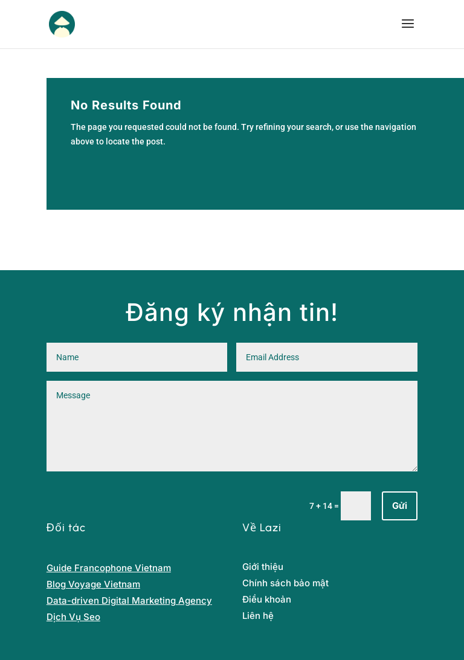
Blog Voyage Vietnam (93, 584)
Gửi (399, 505)
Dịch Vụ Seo (73, 617)
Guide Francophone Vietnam (109, 568)
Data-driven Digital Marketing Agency (129, 600)
